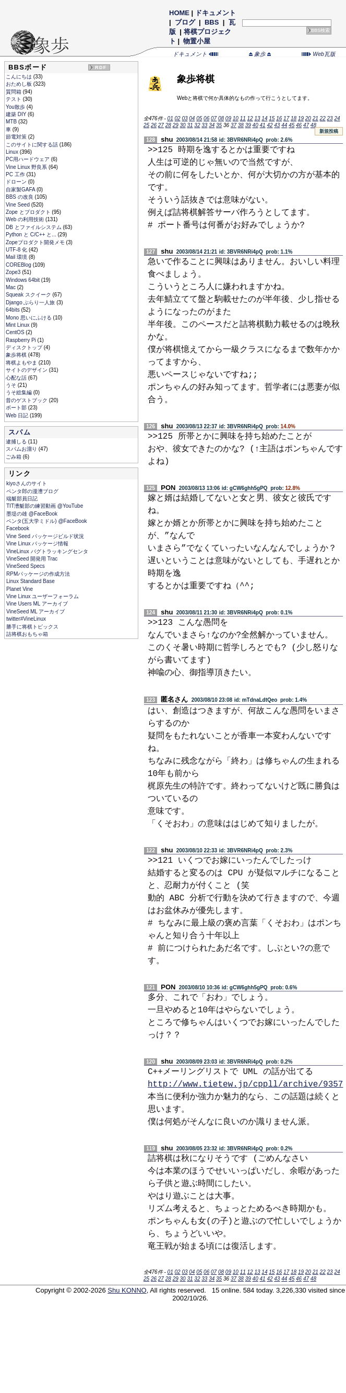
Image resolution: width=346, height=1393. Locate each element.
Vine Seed (18, 205)
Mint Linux (18, 325)
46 (299, 125)
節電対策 (17, 137)
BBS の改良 (20, 197)
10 (235, 118)
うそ (12, 385)
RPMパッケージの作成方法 (38, 574)
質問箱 (14, 92)
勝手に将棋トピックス (32, 627)
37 (233, 125)
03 (184, 118)
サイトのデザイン (27, 370)
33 (204, 125)
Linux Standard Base (30, 581)
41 (263, 125)
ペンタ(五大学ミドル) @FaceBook (46, 521)
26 (154, 125)
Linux (13, 152)
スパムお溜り (22, 449)
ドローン (17, 182)
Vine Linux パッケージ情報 (37, 543)
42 (269, 125)
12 (250, 118)
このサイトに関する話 (32, 144)
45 (291, 125)
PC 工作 (16, 174)
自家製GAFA (21, 189)
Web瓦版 (319, 54)
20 (308, 118)
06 (206, 118)
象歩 (260, 54)
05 (199, 118)
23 (330, 118)
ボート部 (17, 407)
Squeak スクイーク (29, 295)
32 (197, 125)
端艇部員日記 (22, 498)
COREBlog (19, 265)
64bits (13, 310)
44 (284, 125)
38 (241, 125)
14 (264, 118)
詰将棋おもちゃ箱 (27, 634)
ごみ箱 (14, 457)
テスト (14, 99)
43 (277, 125)
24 (337, 118)
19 (301, 118)
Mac (11, 287)
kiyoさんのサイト (26, 483)
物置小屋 (197, 41)
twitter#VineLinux (26, 619)
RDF (100, 67)
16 (279, 118)
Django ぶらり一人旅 (31, 302)
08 (221, 118)
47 (306, 125)
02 (177, 118)
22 (323, 118)
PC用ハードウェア (28, 159)
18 (293, 118)
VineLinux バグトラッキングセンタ (47, 551)
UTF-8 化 (17, 250)
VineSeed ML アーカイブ (35, 611)
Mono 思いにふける (29, 318)
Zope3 (14, 272)
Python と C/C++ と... (31, 234)
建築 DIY (17, 114)
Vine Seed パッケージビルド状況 (45, 536)
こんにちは (19, 76)
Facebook (17, 528)
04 (192, 118)
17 (286, 118)
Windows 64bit (23, 280)
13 (257, 118)
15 (272, 118)
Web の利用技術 (25, 219)
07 (214, 118)
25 (146, 125)
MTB (12, 121)
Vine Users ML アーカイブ (37, 604)
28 (168, 125)
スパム (19, 432)
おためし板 (19, 84)
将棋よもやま (22, 363)
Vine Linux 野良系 (27, 167)
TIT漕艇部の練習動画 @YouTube (44, 506)
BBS (211, 22)
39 (248, 125)
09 (228, 118)
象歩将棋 (17, 355)
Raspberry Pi (22, 340)
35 (219, 125)
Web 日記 (18, 415)
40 (255, 125)
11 (243, 118)
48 (313, 125)
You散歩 (16, 107)
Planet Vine (19, 589)
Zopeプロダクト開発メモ (36, 242)
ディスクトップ (25, 347)
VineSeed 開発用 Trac (31, 559)
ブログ (185, 22)
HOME (179, 13)
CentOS (16, 332)
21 (315, 118)
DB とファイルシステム (34, 227)
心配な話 (17, 378)
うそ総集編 (19, 392)
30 (183, 125)
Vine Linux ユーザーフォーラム (42, 596)
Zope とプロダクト (29, 212)
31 (190, 125)
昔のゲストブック (27, 400)
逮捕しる (17, 441)
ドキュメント (215, 13)
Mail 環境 (17, 257)
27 (161, 125)
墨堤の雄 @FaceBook (31, 514)
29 (175, 125)
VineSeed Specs (25, 566)
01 (170, 118)
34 (211, 125)
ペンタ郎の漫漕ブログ (32, 491)
